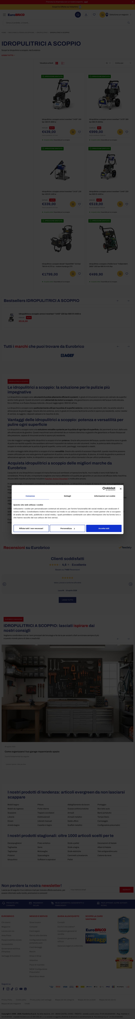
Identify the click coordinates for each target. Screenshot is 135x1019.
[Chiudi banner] (121, 489)
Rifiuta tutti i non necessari (31, 528)
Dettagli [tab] (67, 496)
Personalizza (67, 528)
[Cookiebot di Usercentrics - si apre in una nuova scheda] (104, 489)
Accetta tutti (103, 528)
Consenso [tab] (30, 496)
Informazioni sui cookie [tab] (104, 496)
